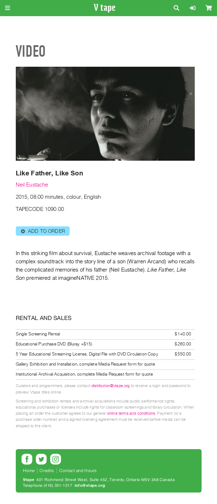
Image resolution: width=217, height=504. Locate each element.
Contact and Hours (78, 470)
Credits (46, 470)
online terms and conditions (131, 413)
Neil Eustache (32, 185)
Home (29, 470)
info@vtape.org (90, 485)
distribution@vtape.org (110, 385)
